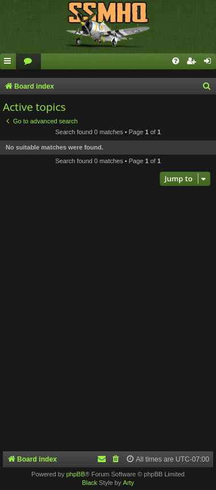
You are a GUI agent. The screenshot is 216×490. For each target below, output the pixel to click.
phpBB (75, 474)
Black (89, 482)
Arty (128, 482)
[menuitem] (28, 61)
